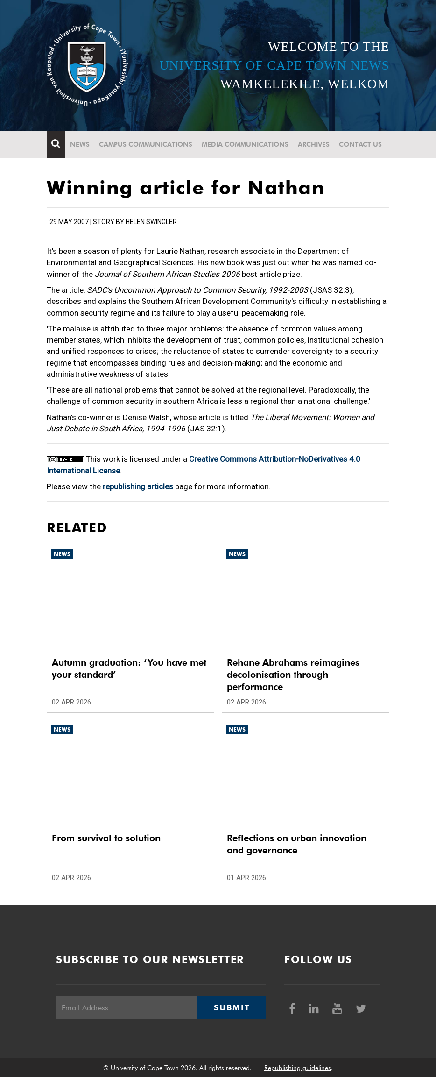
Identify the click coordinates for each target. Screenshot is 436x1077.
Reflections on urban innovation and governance (296, 844)
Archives (314, 144)
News (80, 144)
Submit (231, 1007)
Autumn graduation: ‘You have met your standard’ (129, 668)
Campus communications (145, 144)
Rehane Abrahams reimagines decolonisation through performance (293, 674)
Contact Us (360, 144)
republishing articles (138, 486)
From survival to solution (106, 838)
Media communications (245, 144)
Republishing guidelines (297, 1067)
